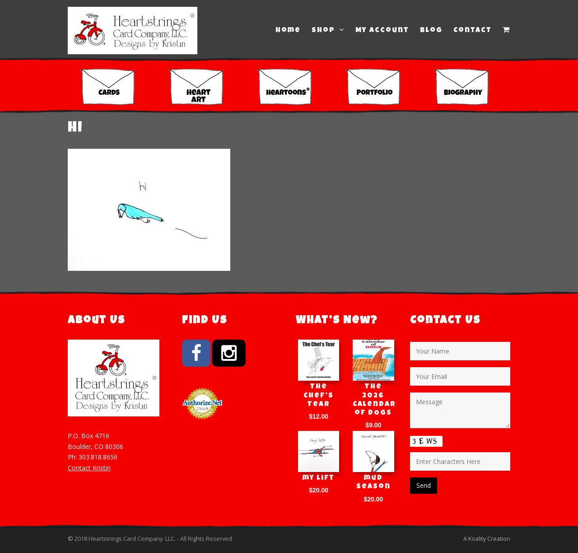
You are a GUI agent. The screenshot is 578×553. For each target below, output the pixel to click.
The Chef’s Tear (318, 395)
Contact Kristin (89, 467)
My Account (382, 30)
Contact (472, 30)
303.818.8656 (98, 457)
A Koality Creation (486, 538)
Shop (328, 30)
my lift (319, 478)
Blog (431, 30)
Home (288, 30)
